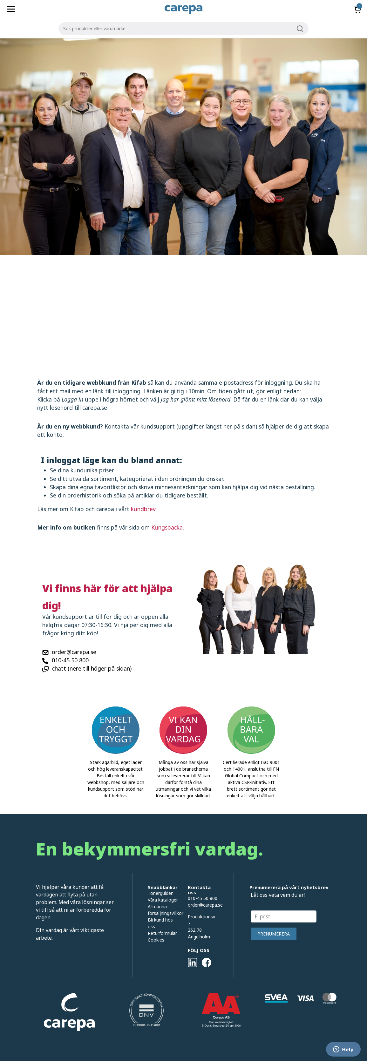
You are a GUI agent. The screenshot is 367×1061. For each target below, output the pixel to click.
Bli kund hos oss (160, 923)
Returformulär (162, 933)
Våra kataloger (163, 900)
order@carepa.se (74, 652)
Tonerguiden (160, 893)
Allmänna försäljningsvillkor (163, 909)
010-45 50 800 (70, 660)
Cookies (156, 940)
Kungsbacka (167, 527)
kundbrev (143, 509)
